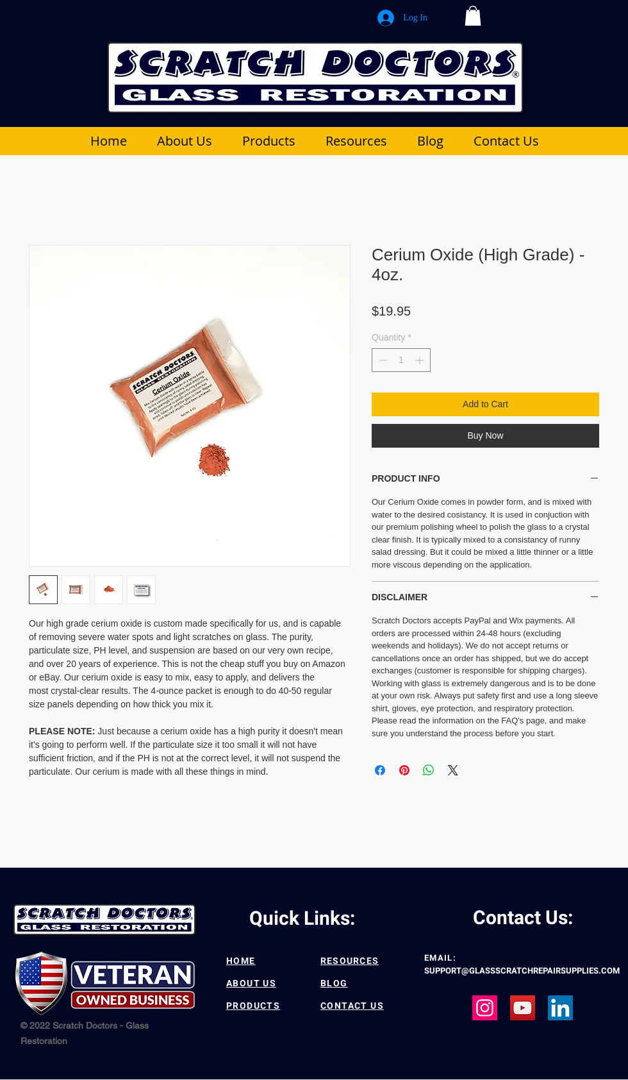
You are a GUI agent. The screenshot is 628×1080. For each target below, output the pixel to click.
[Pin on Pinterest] (404, 770)
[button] (473, 16)
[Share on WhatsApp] (428, 770)
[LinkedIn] (560, 1007)
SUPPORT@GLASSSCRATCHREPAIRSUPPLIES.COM (522, 971)
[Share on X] (453, 770)
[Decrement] (382, 360)
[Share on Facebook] (380, 770)
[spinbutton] (401, 360)
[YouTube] (522, 1007)
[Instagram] (484, 1007)
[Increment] (421, 360)
